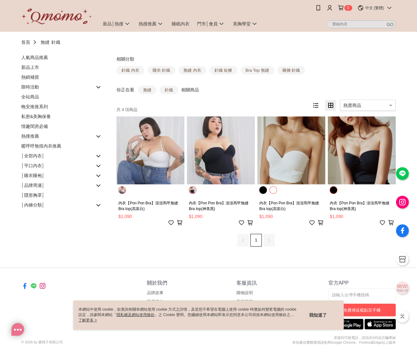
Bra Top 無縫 (257, 70)
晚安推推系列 (34, 106)
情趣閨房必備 (34, 126)
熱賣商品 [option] (352, 105)
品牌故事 (155, 292)
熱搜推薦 (30, 136)
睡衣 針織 (161, 70)
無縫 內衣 (192, 70)
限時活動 (30, 86)
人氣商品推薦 (34, 57)
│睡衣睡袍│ (33, 175)
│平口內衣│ (33, 165)
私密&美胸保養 (36, 116)
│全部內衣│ (33, 155)
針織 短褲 (223, 70)
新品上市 (30, 67)
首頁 (25, 42)
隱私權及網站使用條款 (135, 315)
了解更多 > (87, 320)
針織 (55, 42)
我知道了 (318, 315)
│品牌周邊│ (33, 185)
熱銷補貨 (30, 77)
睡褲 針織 (291, 70)
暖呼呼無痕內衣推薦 (41, 146)
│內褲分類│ (33, 205)
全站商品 (30, 96)
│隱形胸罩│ (33, 195)
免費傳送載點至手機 (362, 310)
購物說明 (244, 292)
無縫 (45, 42)
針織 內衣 (130, 70)
